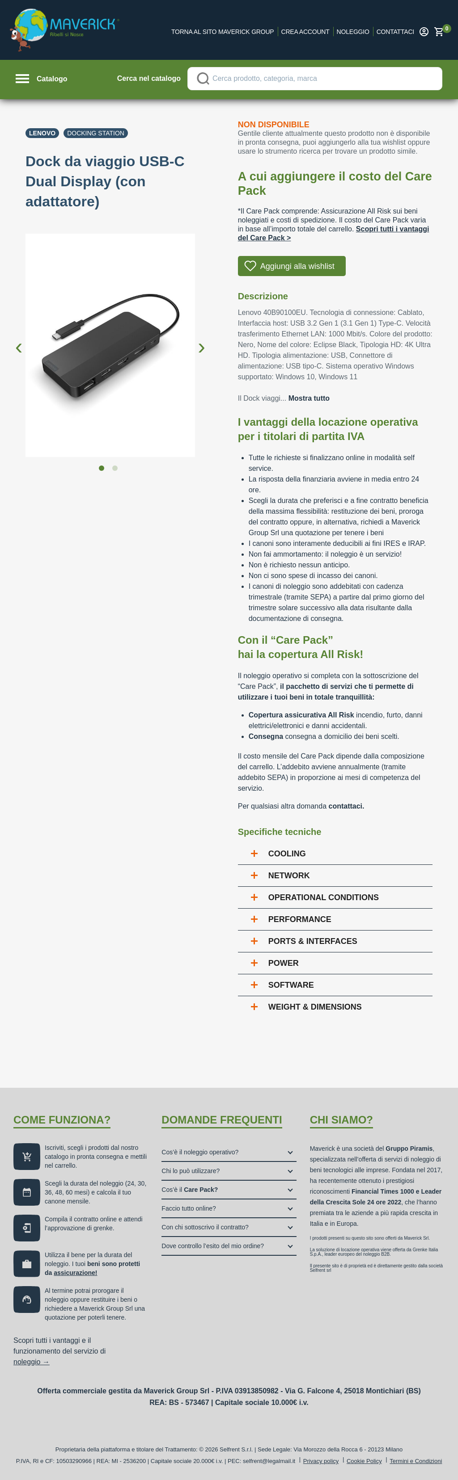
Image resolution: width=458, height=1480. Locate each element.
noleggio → (31, 1362)
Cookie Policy (364, 1461)
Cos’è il (189, 1189)
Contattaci (395, 31)
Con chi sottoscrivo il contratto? (205, 1227)
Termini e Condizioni (416, 1461)
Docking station (95, 133)
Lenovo (42, 133)
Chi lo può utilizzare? (190, 1170)
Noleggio (353, 31)
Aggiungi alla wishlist (297, 266)
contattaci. (346, 806)
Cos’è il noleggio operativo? (199, 1152)
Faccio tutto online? (188, 1208)
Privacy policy (321, 1461)
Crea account (305, 31)
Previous (18, 339)
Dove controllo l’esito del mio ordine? (212, 1245)
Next (201, 339)
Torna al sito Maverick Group (222, 31)
